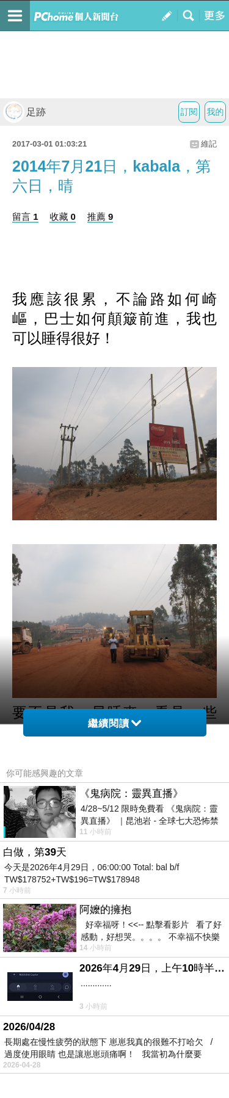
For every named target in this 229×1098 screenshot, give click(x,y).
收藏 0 (62, 216)
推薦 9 (100, 216)
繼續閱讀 (114, 723)
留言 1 (25, 216)
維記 (209, 143)
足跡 (24, 112)
